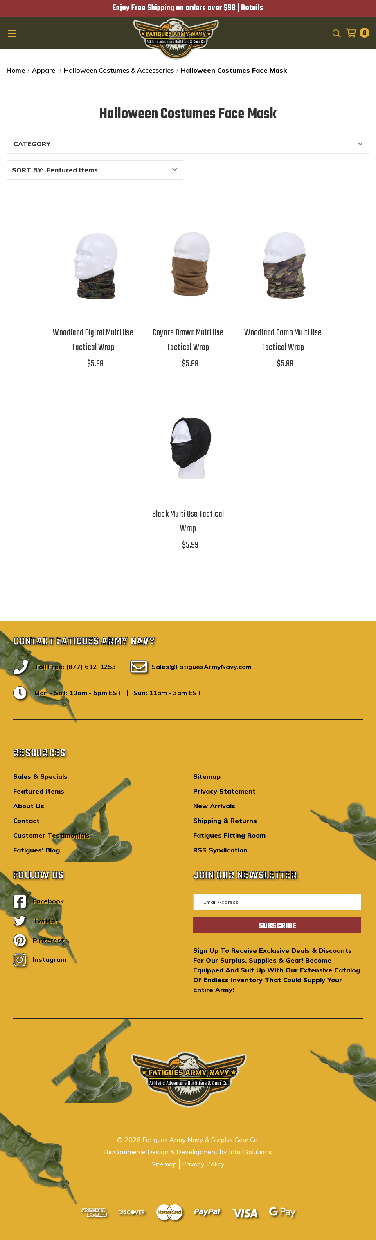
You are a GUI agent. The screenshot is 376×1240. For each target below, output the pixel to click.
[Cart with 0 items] (355, 33)
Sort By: (27, 170)
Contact (26, 820)
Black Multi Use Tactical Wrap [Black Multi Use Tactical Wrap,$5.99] (188, 521)
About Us (28, 806)
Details (252, 8)
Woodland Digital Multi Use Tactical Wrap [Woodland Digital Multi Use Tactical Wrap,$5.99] (93, 340)
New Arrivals (214, 806)
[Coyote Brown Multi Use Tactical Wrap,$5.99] (188, 265)
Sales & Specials (40, 776)
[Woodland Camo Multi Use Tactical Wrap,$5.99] (283, 265)
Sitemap (207, 776)
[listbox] (114, 170)
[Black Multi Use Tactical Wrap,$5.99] (188, 446)
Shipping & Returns (225, 820)
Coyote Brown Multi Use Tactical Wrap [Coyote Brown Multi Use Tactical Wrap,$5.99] (188, 340)
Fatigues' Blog (36, 850)
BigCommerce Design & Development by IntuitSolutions (188, 1152)
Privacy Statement (224, 791)
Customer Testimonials (51, 835)
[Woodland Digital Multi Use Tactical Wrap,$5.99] (93, 265)
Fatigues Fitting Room (229, 835)
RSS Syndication (220, 850)
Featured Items (38, 791)
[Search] (336, 32)
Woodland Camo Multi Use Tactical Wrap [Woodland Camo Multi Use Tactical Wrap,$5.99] (283, 340)
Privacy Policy (203, 1164)
